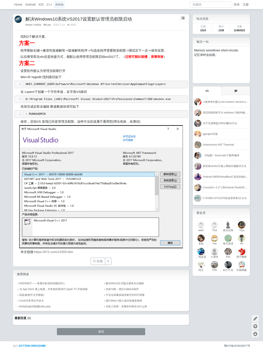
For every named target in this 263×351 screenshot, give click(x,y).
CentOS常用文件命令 (31, 300)
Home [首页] (28, 24)
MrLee (47, 24)
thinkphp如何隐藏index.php (34, 306)
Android (30, 4)
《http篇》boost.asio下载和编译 (221, 155)
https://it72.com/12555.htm (53, 252)
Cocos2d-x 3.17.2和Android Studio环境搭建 (227, 187)
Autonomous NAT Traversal (218, 144)
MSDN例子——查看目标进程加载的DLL (42, 283)
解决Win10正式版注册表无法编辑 (125, 283)
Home (18, 4)
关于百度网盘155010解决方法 (220, 123)
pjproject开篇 (210, 133)
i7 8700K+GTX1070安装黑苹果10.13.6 (225, 198)
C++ (49, 4)
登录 (237, 4)
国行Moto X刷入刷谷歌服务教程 (124, 300)
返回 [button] (101, 331)
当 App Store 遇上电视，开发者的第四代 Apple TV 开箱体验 (53, 289)
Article (59, 4)
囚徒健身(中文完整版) (31, 294)
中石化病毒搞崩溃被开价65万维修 (125, 294)
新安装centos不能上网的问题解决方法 (224, 166)
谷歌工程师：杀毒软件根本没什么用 (126, 306)
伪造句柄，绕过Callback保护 (122, 289)
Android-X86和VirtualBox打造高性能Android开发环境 (233, 176)
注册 (246, 4)
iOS (41, 4)
